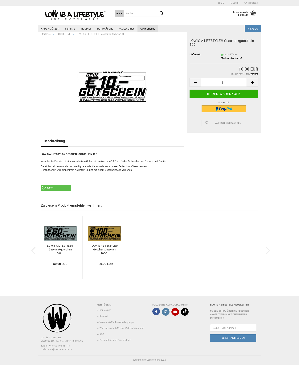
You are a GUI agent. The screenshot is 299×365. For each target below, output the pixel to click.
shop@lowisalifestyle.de (60, 349)
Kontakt (104, 316)
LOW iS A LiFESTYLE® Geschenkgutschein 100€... (105, 249)
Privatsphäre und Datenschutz (115, 340)
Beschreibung (54, 141)
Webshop (138, 360)
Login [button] (234, 3)
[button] (221, 3)
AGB (102, 334)
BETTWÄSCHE (105, 28)
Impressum (105, 310)
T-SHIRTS (70, 28)
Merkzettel (251, 3)
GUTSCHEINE (147, 28)
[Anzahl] (224, 82)
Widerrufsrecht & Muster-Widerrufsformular (122, 328)
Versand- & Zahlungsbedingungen (117, 322)
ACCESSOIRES (127, 28)
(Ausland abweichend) (231, 58)
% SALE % (253, 28)
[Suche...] (119, 13)
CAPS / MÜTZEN (50, 28)
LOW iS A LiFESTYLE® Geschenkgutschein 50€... (60, 249)
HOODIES (86, 28)
